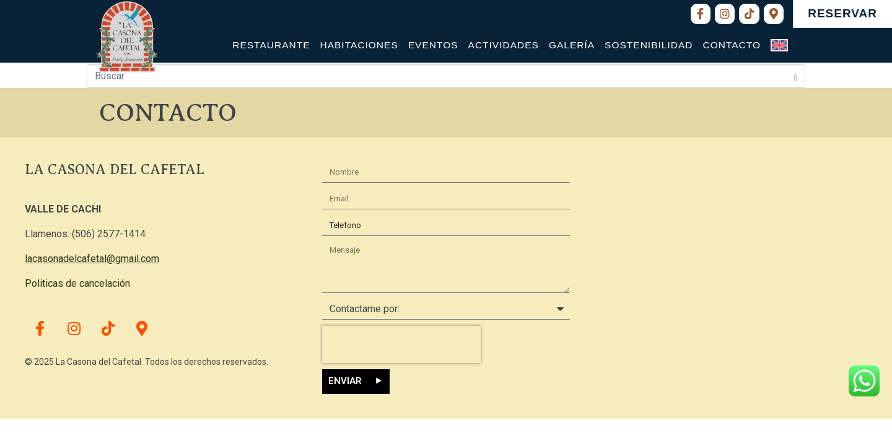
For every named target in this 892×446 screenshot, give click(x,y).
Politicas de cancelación (77, 283)
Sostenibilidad (649, 45)
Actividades (503, 45)
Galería (572, 45)
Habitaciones (359, 45)
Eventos (433, 45)
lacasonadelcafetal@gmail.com (92, 259)
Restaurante (271, 45)
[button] (842, 14)
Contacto (731, 45)
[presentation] (401, 344)
